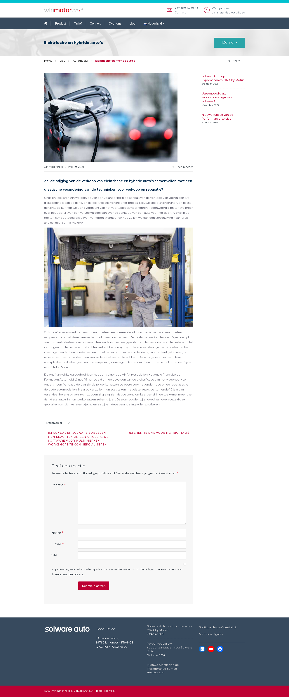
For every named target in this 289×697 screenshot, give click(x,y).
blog (132, 23)
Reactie (58, 485)
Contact (180, 12)
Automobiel (80, 60)
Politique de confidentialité (217, 627)
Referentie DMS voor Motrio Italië (158, 432)
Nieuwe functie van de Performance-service (217, 116)
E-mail (57, 544)
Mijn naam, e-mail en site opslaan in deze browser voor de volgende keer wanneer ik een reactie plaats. (117, 571)
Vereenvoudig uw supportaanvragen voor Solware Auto (218, 97)
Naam (57, 533)
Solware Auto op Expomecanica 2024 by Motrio (223, 78)
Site (54, 555)
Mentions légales (211, 634)
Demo (228, 42)
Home (48, 60)
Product (60, 23)
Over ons (115, 23)
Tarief (78, 23)
